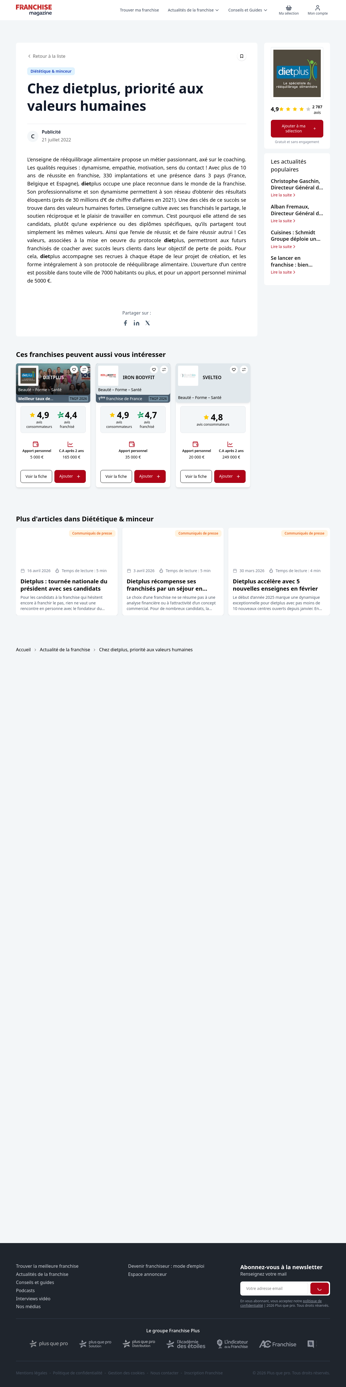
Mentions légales (31, 1372)
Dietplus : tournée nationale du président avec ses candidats (63, 584)
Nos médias (28, 1307)
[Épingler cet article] (241, 56)
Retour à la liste (46, 56)
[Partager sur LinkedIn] (136, 322)
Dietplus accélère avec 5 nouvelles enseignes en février (275, 584)
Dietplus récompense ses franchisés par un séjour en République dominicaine (164, 588)
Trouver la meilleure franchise (47, 1266)
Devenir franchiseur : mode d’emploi (166, 1266)
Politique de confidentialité (77, 1372)
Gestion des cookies (126, 1372)
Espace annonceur (147, 1274)
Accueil (23, 649)
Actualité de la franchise (65, 649)
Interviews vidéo (33, 1299)
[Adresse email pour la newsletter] (274, 1288)
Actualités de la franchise (42, 1274)
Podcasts (25, 1291)
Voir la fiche (36, 476)
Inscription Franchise (203, 1372)
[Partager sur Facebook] (125, 322)
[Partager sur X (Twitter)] (147, 322)
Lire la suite (283, 195)
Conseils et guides (35, 1282)
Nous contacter (164, 1372)
